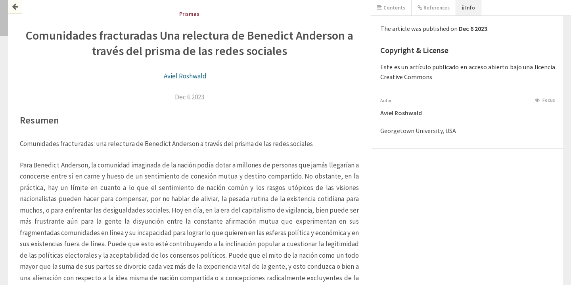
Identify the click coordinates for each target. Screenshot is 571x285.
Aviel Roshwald (185, 76)
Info (468, 7)
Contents (391, 7)
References (434, 7)
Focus (545, 100)
